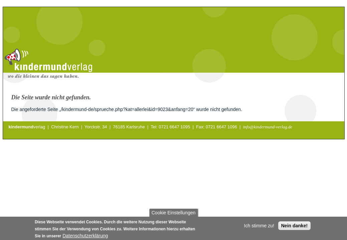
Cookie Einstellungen (174, 213)
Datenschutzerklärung (85, 236)
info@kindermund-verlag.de (267, 126)
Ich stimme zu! (259, 226)
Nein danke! (294, 226)
